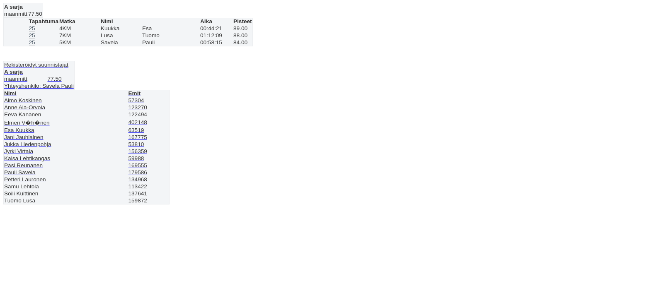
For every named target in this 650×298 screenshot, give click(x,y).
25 (32, 28)
